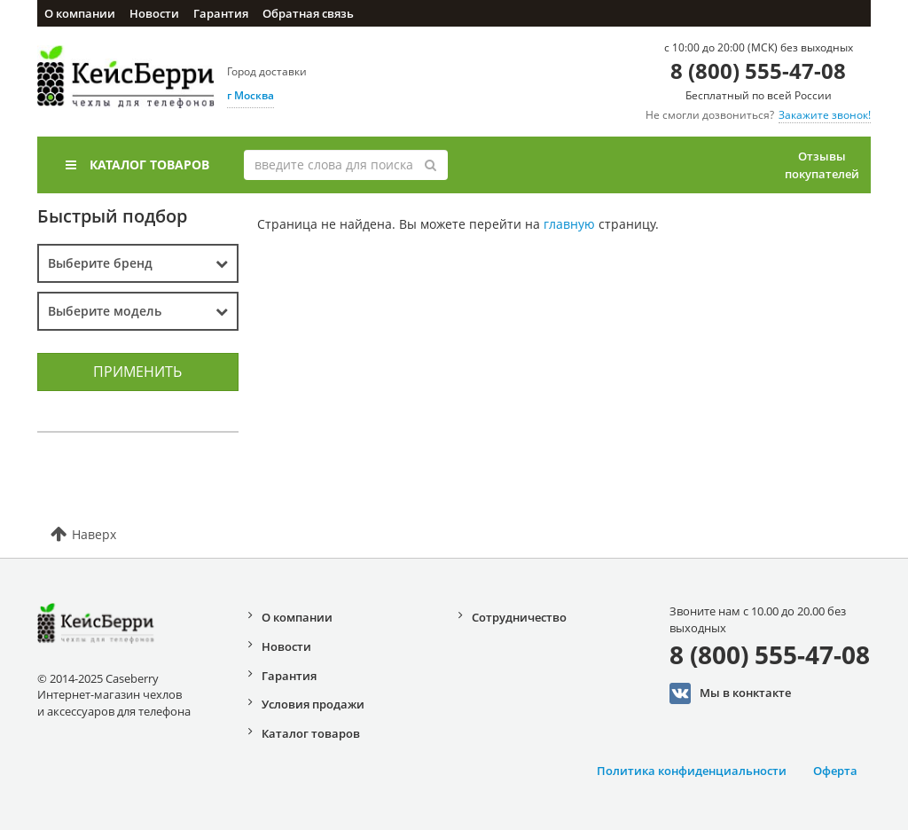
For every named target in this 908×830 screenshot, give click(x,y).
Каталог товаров (137, 164)
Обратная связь (308, 13)
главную (569, 223)
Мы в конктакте (730, 693)
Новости (154, 13)
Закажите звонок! (825, 114)
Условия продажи (313, 704)
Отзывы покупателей (822, 165)
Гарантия (220, 13)
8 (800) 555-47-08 (758, 70)
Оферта (835, 771)
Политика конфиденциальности (692, 771)
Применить (137, 371)
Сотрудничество (519, 617)
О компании (79, 13)
